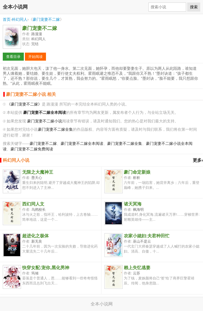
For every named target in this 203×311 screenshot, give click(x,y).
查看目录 (13, 57)
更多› (198, 160)
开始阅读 (35, 57)
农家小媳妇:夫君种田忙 (146, 235)
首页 (7, 19)
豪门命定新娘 (137, 172)
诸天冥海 (133, 204)
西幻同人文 (33, 204)
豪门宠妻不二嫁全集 (55, 129)
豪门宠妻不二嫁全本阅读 (82, 144)
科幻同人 (19, 19)
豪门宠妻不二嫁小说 (44, 121)
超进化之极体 (35, 235)
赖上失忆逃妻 (137, 267)
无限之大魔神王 (37, 172)
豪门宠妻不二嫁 (46, 19)
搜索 (194, 7)
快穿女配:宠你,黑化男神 (45, 267)
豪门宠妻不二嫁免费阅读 (32, 149)
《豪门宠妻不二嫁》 (24, 104)
